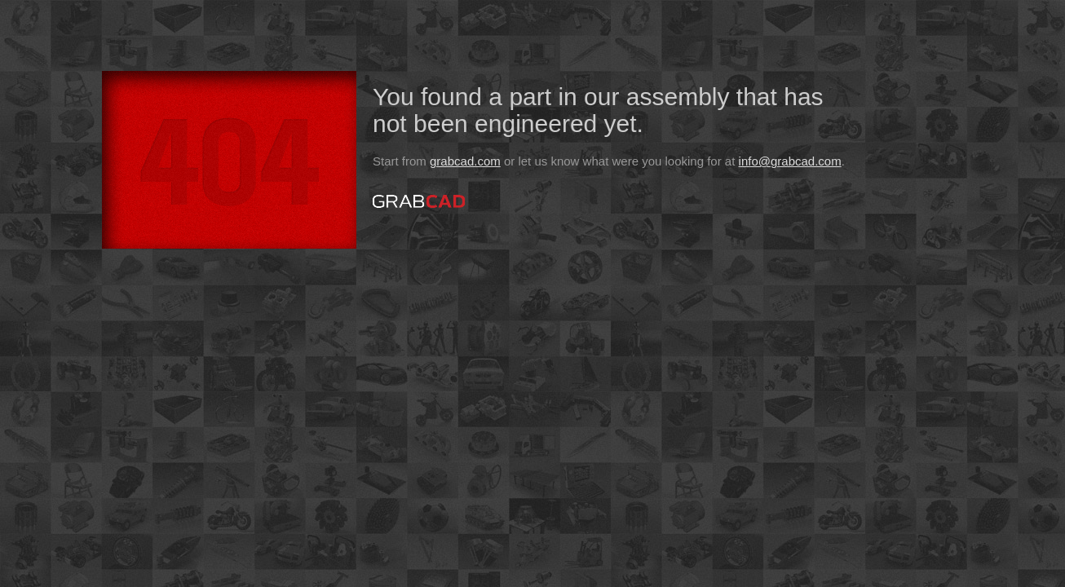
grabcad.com (465, 161)
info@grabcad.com (790, 161)
